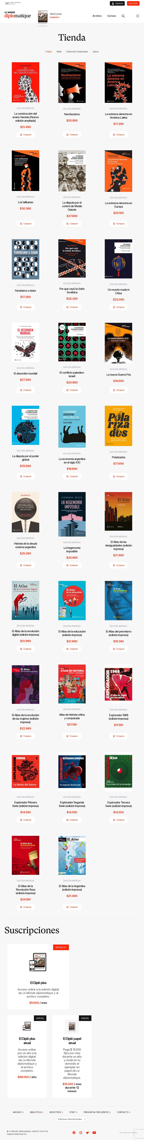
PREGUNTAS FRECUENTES (98, 1112)
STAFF (73, 1112)
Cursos (111, 15)
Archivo (97, 15)
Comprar (25, 134)
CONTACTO (124, 1112)
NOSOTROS (57, 1112)
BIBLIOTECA (37, 1112)
